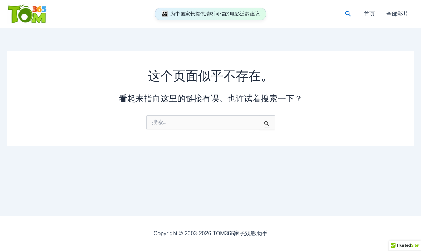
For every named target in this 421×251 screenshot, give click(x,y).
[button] (348, 13)
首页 (369, 14)
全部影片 (397, 14)
